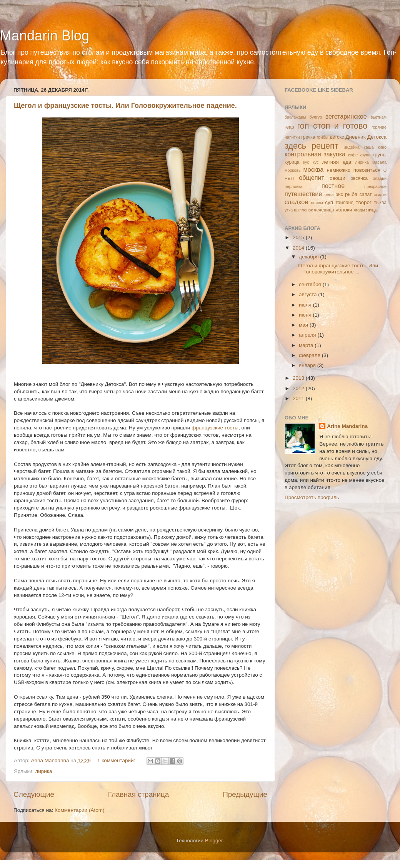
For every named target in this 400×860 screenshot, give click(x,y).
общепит (311, 177)
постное (333, 185)
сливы (317, 202)
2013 (299, 378)
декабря (309, 257)
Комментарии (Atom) (79, 810)
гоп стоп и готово (332, 126)
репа (329, 194)
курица (292, 162)
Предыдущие (245, 794)
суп (329, 202)
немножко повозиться (353, 170)
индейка (352, 147)
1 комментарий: (117, 760)
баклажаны (295, 117)
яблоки (343, 210)
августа (308, 294)
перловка (294, 186)
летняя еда (337, 162)
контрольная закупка (315, 154)
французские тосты (215, 428)
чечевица (324, 210)
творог (364, 202)
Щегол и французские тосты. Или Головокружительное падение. (125, 105)
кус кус (310, 162)
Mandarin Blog (44, 36)
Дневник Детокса (366, 137)
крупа (365, 155)
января (308, 365)
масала (379, 162)
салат (366, 194)
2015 (299, 237)
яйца (372, 210)
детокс (337, 137)
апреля (308, 335)
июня (306, 315)
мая (304, 325)
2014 (299, 248)
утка (289, 210)
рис (339, 194)
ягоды (359, 210)
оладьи (380, 178)
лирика (43, 771)
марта (307, 345)
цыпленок (303, 210)
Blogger (214, 840)
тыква (380, 202)
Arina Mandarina (347, 426)
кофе (353, 155)
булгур (316, 117)
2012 (299, 388)
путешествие (303, 193)
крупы (379, 155)
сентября (310, 284)
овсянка (359, 178)
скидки (380, 194)
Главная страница (138, 794)
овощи (337, 178)
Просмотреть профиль (312, 497)
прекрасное (375, 186)
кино (382, 147)
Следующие (33, 794)
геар (289, 127)
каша (369, 147)
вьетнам (379, 117)
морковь (293, 170)
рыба (351, 194)
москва (313, 169)
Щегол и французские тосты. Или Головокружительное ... (338, 269)
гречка (308, 137)
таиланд (345, 202)
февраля (310, 355)
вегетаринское (346, 116)
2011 (299, 398)
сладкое (296, 201)
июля (306, 305)
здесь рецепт (311, 146)
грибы (322, 137)
